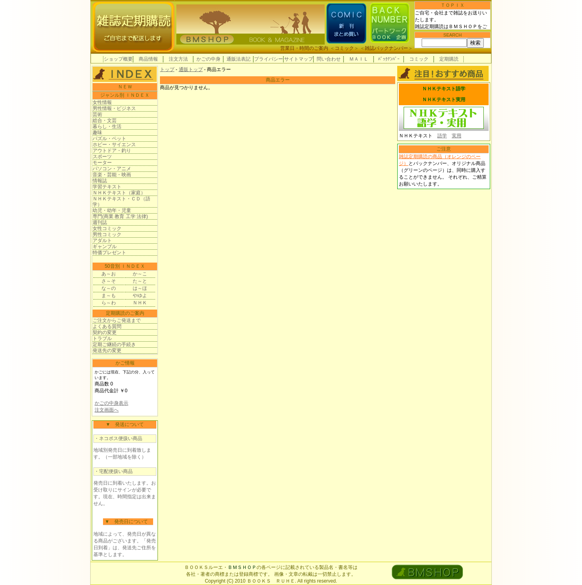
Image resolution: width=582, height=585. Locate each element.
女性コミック (107, 228)
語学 (442, 136)
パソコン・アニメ (112, 168)
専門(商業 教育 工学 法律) (120, 216)
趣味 (97, 132)
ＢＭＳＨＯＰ (242, 567)
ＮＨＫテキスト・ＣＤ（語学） (121, 201)
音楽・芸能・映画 (112, 174)
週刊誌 (100, 222)
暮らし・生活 (107, 126)
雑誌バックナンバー (386, 48)
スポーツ (102, 156)
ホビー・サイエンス (114, 144)
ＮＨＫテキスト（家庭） (119, 193)
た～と (140, 281)
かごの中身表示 (111, 403)
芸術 (97, 114)
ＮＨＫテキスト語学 (443, 89)
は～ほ (140, 288)
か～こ (140, 274)
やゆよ (140, 295)
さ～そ (108, 281)
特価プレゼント (109, 252)
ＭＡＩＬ (358, 59)
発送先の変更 (107, 350)
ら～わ (108, 303)
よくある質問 (107, 326)
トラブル (102, 338)
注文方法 (178, 59)
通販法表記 (238, 59)
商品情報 (148, 59)
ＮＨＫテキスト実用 (443, 99)
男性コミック (107, 234)
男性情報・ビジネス (114, 108)
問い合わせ (329, 59)
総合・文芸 (105, 120)
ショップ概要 (118, 59)
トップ (167, 69)
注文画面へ (107, 410)
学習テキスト (107, 187)
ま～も (108, 295)
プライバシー (268, 59)
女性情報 (102, 102)
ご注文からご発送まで (117, 320)
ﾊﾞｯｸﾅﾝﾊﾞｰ (389, 59)
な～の (108, 288)
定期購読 (449, 59)
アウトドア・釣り (112, 150)
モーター (102, 162)
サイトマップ (298, 59)
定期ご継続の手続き (114, 344)
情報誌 (100, 180)
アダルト (102, 240)
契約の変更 (105, 332)
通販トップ (191, 69)
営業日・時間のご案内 (304, 48)
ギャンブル (105, 246)
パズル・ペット (109, 138)
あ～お (108, 274)
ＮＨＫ (140, 303)
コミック (344, 48)
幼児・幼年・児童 (112, 210)
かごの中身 (208, 59)
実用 (456, 136)
